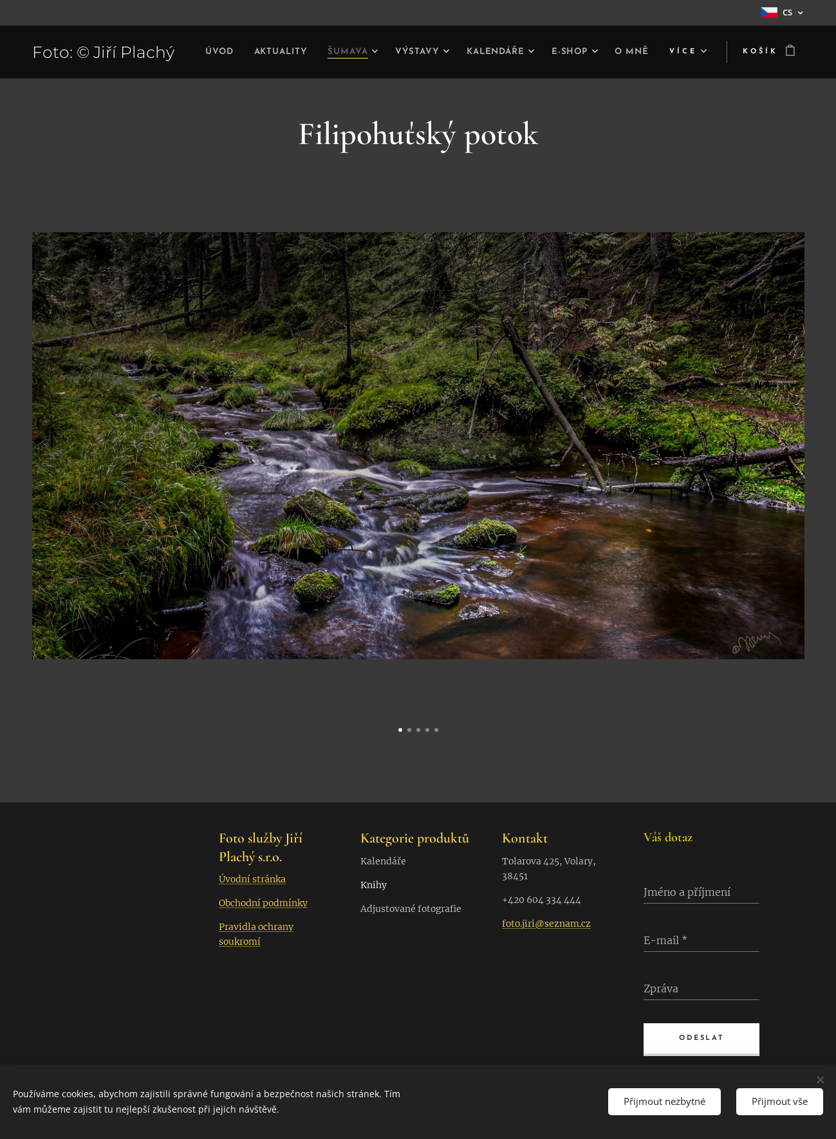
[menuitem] (240, 52)
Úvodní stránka (252, 879)
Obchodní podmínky (263, 903)
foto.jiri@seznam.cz (546, 923)
